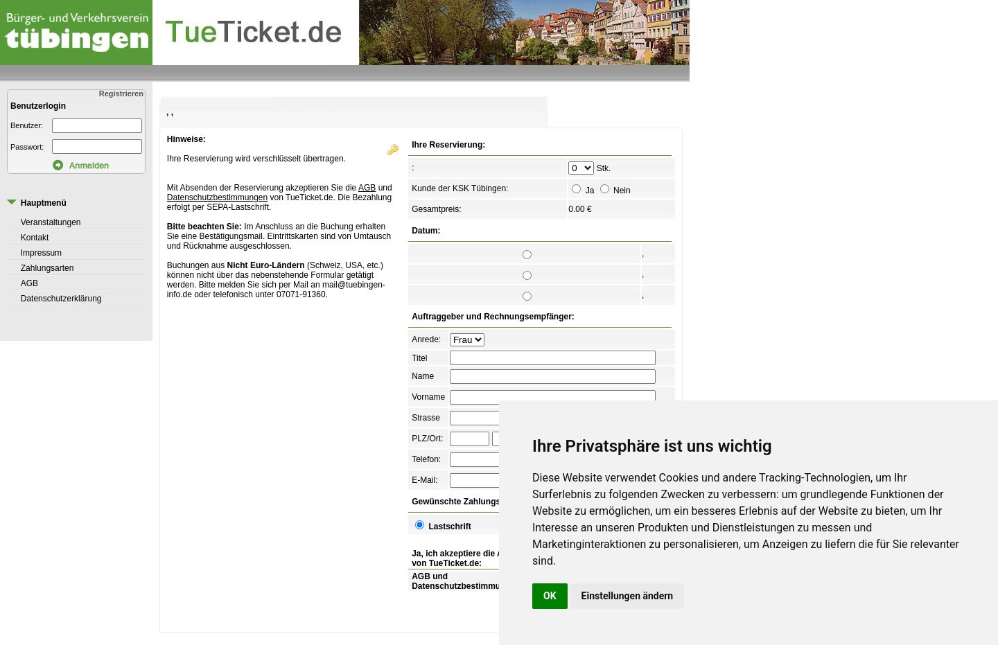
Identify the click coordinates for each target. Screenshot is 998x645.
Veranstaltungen (51, 222)
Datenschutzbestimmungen (217, 197)
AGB (29, 283)
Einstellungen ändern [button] (627, 595)
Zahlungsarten (47, 268)
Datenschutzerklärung (61, 298)
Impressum (41, 253)
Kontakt (35, 237)
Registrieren (122, 93)
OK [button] (550, 595)
